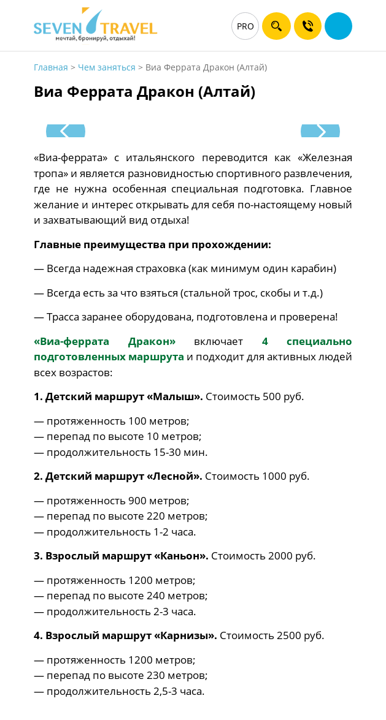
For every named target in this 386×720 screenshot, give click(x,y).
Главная (51, 67)
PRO (245, 26)
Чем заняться (107, 67)
